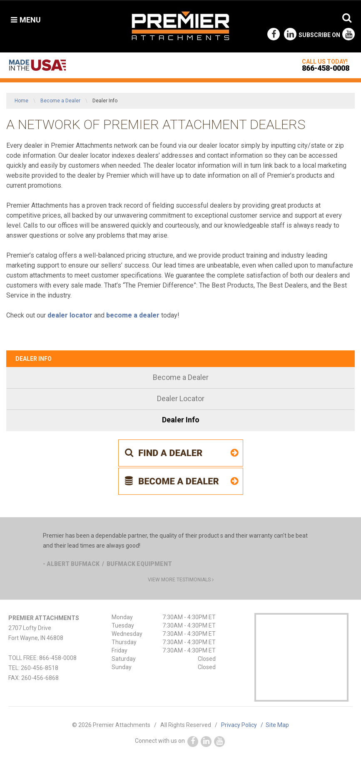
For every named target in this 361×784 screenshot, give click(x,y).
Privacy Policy (243, 725)
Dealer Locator (180, 398)
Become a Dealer (60, 101)
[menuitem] (180, 378)
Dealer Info (33, 358)
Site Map (277, 725)
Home (21, 101)
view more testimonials (181, 580)
